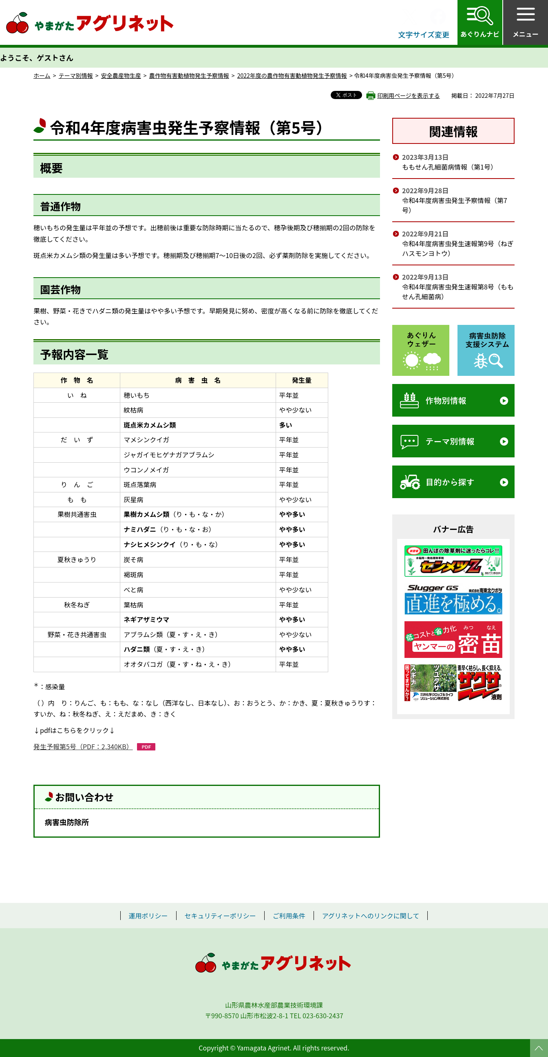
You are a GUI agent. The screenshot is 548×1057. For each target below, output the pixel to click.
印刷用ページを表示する (408, 95)
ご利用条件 (289, 915)
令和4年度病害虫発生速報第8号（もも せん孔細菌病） (458, 291)
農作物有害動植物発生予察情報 (189, 75)
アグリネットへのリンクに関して (371, 915)
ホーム (42, 75)
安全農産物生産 (121, 75)
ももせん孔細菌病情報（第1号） (449, 167)
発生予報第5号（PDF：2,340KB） (83, 746)
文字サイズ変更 (423, 34)
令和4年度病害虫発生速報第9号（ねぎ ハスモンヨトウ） (458, 248)
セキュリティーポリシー (220, 915)
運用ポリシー (148, 915)
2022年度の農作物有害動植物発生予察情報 (292, 75)
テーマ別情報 (76, 75)
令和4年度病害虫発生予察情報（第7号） (454, 205)
